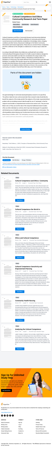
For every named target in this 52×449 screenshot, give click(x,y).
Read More (19, 200)
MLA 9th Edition (16, 160)
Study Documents (5, 422)
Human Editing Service (6, 431)
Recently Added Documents (42, 433)
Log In (19, 424)
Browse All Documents (41, 431)
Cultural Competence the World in (27, 209)
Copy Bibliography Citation (9, 167)
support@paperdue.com (6, 412)
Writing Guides (4, 427)
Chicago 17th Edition (26, 160)
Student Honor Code (40, 427)
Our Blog (20, 429)
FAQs (19, 427)
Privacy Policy (39, 424)
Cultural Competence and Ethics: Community (31, 181)
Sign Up (20, 422)
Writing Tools (4, 424)
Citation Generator (5, 429)
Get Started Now (6, 390)
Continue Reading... (26, 129)
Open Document (18, 30)
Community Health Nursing (25, 301)
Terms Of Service (40, 429)
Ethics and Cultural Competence (27, 238)
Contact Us (21, 431)
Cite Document (29, 30)
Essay (17, 177)
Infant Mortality (25, 24)
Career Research (34, 24)
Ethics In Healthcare (17, 27)
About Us (20, 433)
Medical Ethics (16, 24)
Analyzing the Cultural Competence (28, 329)
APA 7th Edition (6, 160)
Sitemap (38, 422)
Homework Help (5, 433)
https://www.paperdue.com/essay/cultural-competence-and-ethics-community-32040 (21, 164)
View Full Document (26, 77)
